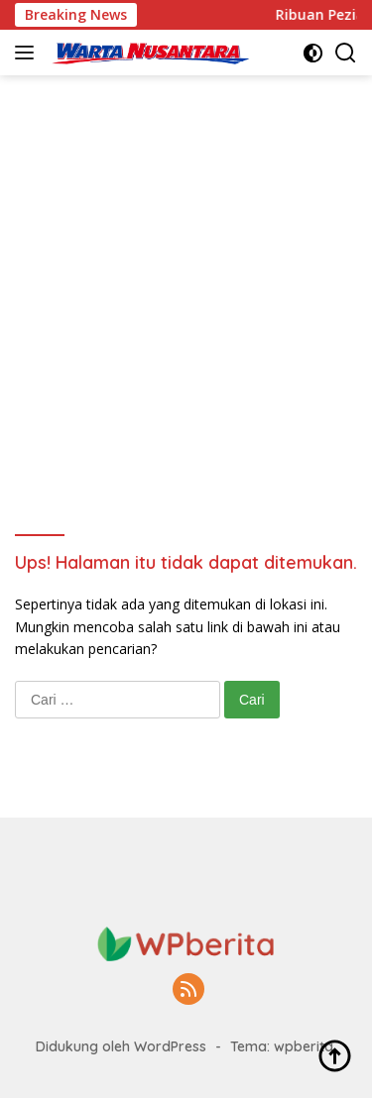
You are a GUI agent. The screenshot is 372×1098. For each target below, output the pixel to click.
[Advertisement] (186, 271)
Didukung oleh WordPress (121, 1046)
